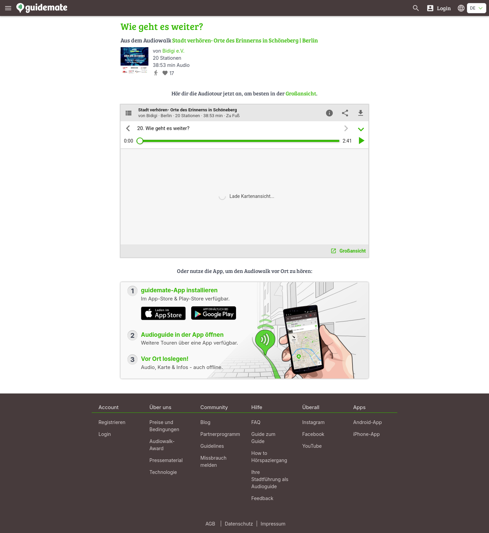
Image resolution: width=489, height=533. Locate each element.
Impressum (273, 524)
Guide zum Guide (263, 437)
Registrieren (111, 422)
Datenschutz (239, 524)
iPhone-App (366, 434)
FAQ (255, 422)
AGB (210, 524)
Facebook (313, 434)
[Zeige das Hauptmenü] (8, 8)
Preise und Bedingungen (164, 425)
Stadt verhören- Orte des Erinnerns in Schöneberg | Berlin (245, 40)
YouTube (312, 446)
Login (104, 434)
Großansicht (301, 93)
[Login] (438, 8)
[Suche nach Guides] (416, 8)
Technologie (163, 472)
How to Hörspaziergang (269, 456)
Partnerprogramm (220, 434)
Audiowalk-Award (162, 444)
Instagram (313, 422)
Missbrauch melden (213, 461)
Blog (205, 422)
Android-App (367, 422)
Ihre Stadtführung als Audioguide (269, 479)
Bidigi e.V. (173, 51)
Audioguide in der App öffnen (182, 334)
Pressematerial (166, 460)
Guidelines (212, 446)
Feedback (262, 498)
